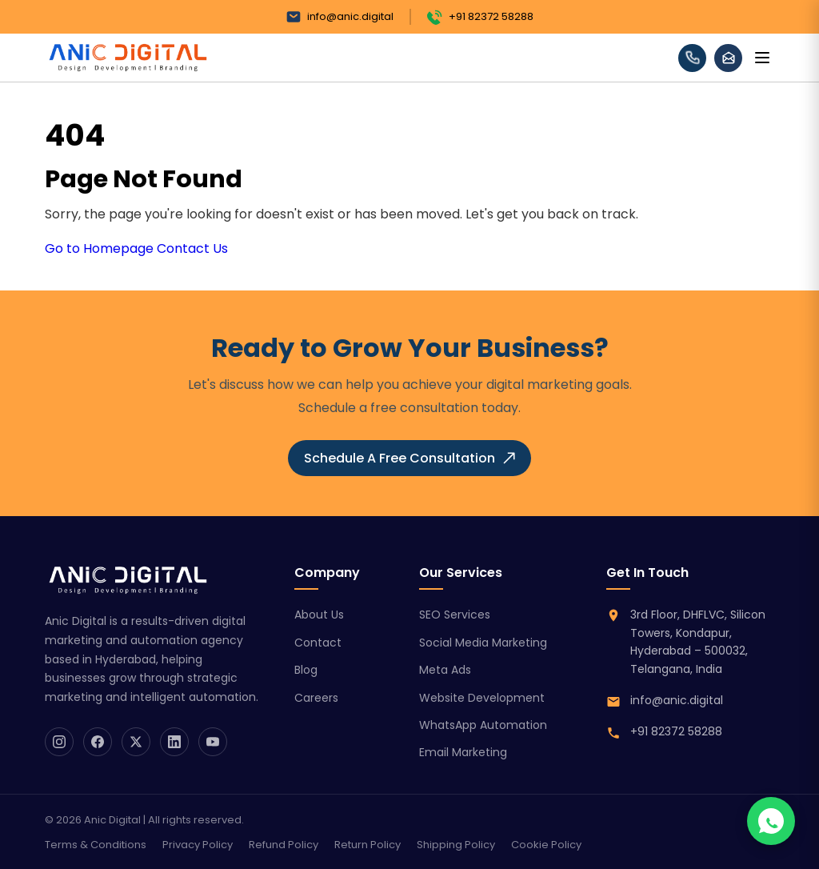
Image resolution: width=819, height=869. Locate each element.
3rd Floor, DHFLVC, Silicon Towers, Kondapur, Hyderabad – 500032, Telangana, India (697, 641)
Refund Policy (283, 844)
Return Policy (367, 844)
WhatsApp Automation (483, 725)
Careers (316, 698)
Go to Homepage (99, 248)
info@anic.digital (340, 17)
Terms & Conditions (95, 844)
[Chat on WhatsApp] (771, 821)
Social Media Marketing (483, 643)
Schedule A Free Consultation (409, 458)
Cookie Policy (546, 844)
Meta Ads (445, 670)
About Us (319, 615)
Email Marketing (463, 752)
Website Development (482, 698)
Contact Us (192, 248)
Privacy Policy (197, 844)
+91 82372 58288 (480, 17)
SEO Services (454, 615)
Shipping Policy (456, 844)
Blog (306, 670)
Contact (318, 643)
